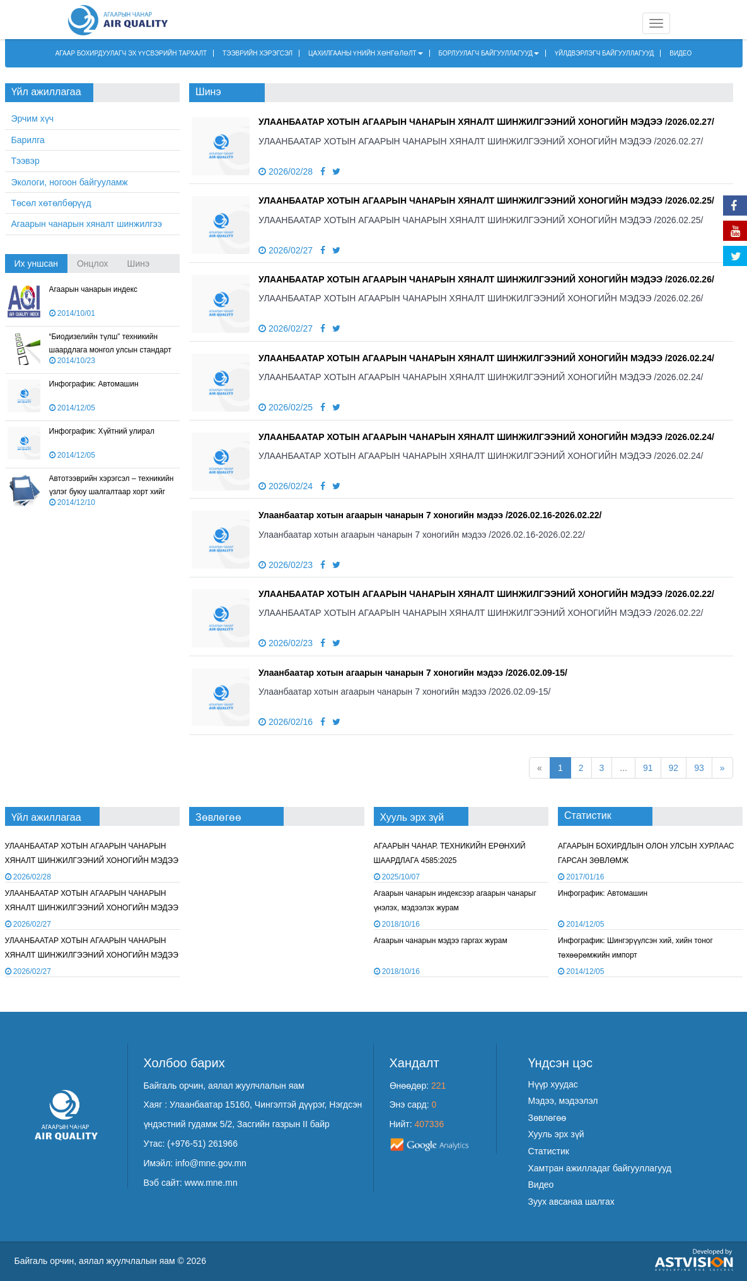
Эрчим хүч (32, 118)
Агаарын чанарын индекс (93, 289)
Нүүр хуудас (553, 1084)
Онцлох (92, 263)
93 (699, 768)
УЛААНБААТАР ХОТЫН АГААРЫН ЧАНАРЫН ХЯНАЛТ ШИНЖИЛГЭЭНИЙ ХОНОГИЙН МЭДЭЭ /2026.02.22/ (486, 594)
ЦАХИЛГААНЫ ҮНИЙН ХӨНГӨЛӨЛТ (365, 53)
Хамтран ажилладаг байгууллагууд (599, 1168)
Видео (541, 1185)
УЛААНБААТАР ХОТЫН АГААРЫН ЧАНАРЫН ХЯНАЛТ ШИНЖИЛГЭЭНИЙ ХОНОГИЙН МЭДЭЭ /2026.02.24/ (486, 358)
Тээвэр (25, 161)
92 (674, 768)
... (623, 768)
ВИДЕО (680, 53)
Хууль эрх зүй (556, 1134)
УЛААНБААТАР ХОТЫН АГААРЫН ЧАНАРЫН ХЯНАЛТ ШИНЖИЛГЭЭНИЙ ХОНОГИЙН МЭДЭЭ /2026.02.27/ (486, 122)
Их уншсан (36, 263)
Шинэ (138, 263)
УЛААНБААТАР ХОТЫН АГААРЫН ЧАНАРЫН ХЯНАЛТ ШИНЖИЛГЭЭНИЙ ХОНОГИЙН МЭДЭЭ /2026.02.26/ (486, 279)
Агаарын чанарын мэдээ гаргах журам (440, 940)
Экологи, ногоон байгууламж (69, 182)
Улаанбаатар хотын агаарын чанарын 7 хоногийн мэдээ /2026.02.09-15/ (412, 673)
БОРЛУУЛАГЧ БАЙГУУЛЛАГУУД (489, 53)
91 (648, 768)
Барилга (28, 140)
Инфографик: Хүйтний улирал (101, 431)
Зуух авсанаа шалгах (571, 1202)
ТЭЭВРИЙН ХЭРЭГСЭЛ (257, 53)
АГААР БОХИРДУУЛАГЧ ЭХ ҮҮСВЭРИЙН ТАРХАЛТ (131, 53)
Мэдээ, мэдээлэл (563, 1101)
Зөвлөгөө (547, 1118)
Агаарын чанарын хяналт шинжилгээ (86, 224)
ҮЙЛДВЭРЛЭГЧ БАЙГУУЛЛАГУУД (604, 53)
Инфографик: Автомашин (94, 384)
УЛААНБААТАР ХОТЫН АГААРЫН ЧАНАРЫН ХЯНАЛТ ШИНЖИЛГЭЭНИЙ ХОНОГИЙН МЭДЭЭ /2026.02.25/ (486, 200)
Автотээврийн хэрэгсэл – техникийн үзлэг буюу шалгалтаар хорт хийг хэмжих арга (111, 491)
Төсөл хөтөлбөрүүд (51, 203)
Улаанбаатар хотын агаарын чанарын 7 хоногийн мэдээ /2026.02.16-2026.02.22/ (430, 515)
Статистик (548, 1151)
